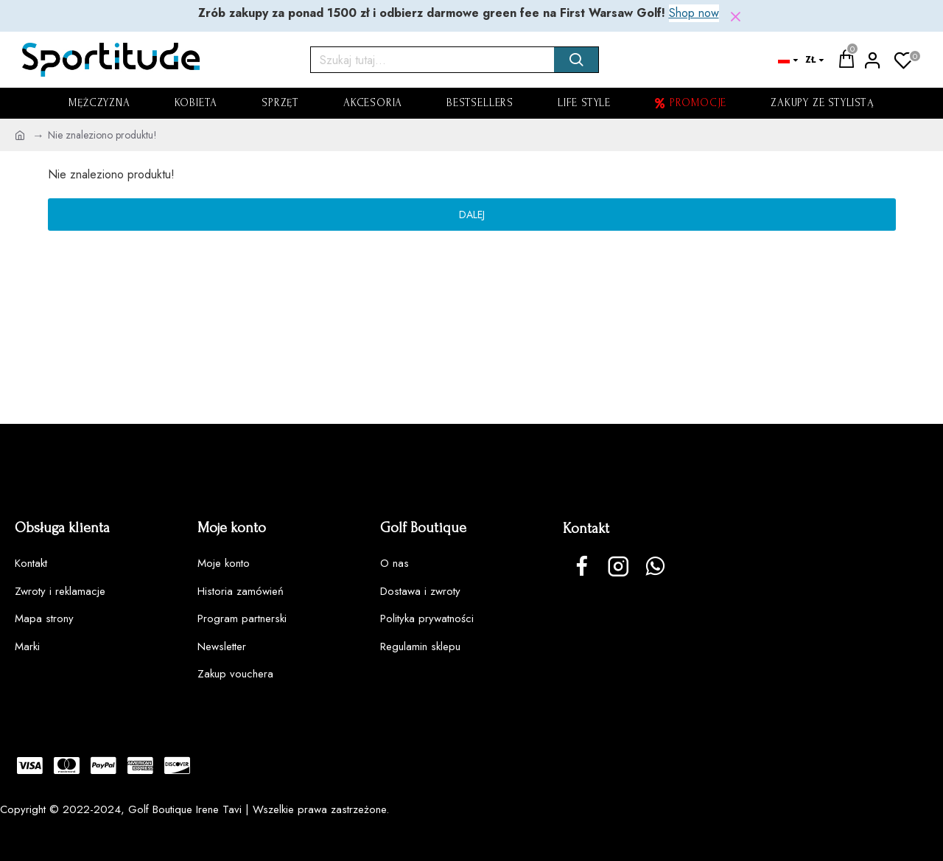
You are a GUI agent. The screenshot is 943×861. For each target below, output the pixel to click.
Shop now (694, 12)
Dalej (472, 214)
